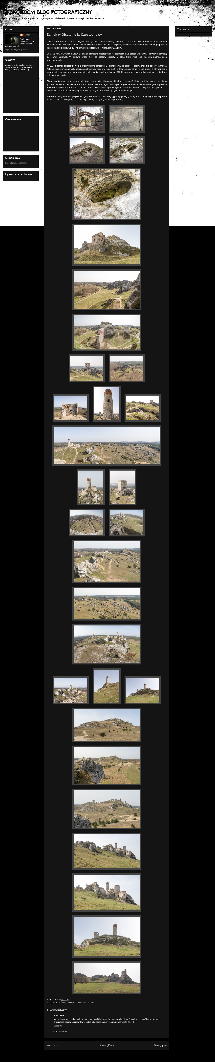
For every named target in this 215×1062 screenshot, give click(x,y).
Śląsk (63, 1003)
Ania (56, 1015)
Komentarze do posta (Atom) (112, 1053)
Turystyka (70, 1003)
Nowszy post (53, 1045)
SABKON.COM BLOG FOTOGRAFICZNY (47, 12)
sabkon (26, 35)
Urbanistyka (81, 1003)
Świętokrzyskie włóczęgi (16, 163)
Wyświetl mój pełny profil (16, 49)
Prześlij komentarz (59, 1031)
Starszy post (160, 1045)
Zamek (91, 1003)
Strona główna (106, 1045)
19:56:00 (58, 1026)
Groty (57, 1003)
